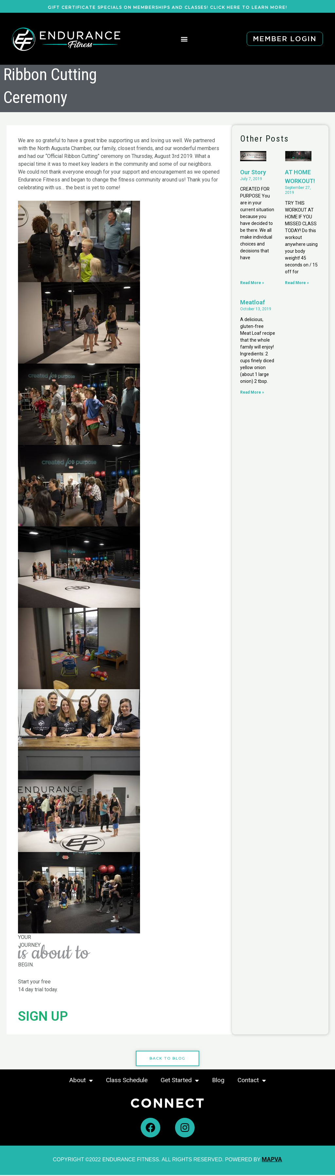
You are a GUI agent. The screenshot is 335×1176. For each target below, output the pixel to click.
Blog (218, 1081)
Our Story (253, 172)
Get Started (180, 1081)
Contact (252, 1081)
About (81, 1081)
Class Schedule (127, 1081)
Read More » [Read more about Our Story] (252, 283)
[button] (184, 38)
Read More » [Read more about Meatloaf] (252, 392)
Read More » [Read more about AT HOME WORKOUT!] (297, 283)
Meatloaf (252, 302)
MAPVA (272, 1160)
